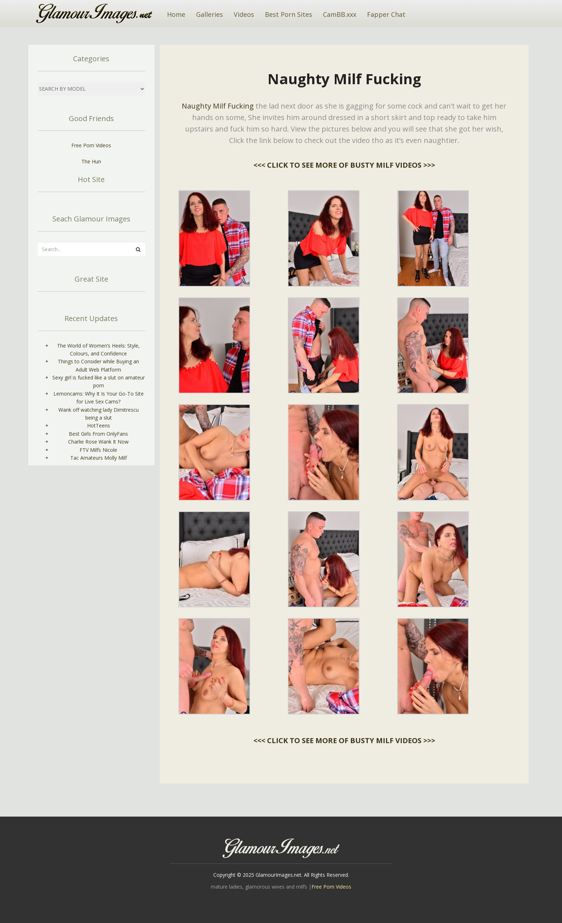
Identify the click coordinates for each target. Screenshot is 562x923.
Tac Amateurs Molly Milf (98, 457)
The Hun (91, 161)
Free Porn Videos (91, 145)
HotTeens (98, 425)
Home (176, 14)
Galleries (209, 14)
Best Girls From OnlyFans (98, 433)
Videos (244, 14)
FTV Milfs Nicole (98, 449)
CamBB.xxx (339, 14)
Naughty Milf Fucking (218, 106)
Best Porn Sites (288, 14)
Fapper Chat (386, 14)
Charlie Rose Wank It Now (98, 441)
